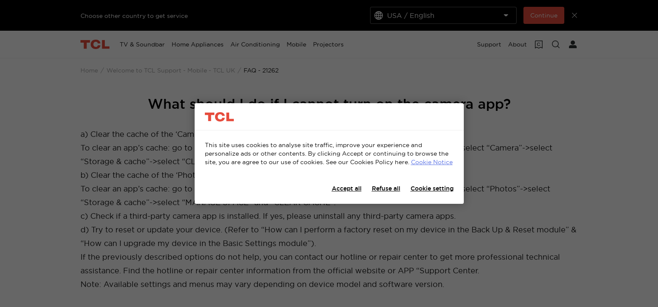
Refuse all (386, 188)
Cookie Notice (432, 162)
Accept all (347, 188)
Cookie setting (432, 188)
